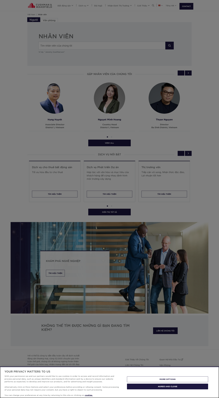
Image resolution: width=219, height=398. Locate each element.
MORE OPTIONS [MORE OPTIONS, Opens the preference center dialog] (168, 390)
